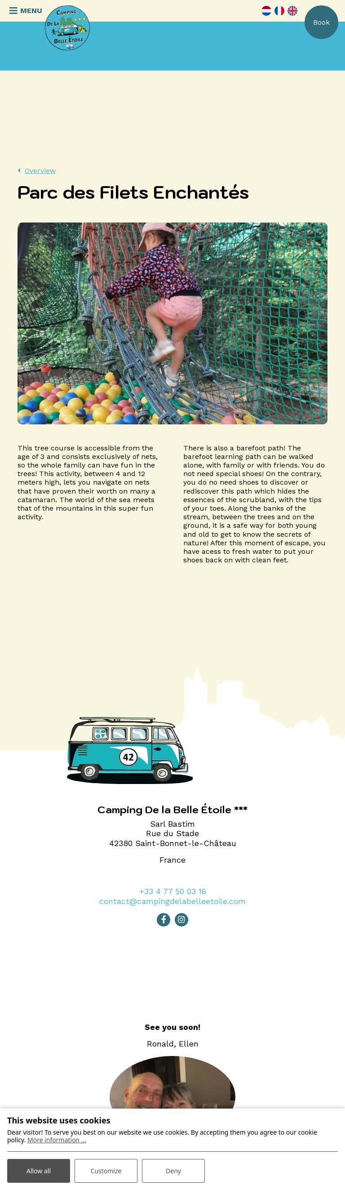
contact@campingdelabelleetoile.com (172, 901)
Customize (106, 1171)
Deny (173, 1171)
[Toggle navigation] (24, 10)
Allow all (39, 1171)
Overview (40, 170)
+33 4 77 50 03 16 (172, 891)
